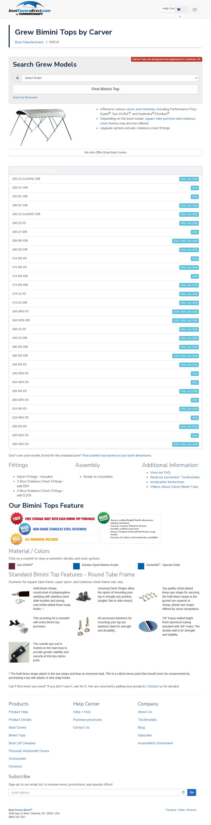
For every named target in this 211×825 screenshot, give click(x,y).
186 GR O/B (105, 347)
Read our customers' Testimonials (175, 477)
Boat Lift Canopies (22, 743)
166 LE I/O (105, 223)
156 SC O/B (105, 205)
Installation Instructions (167, 482)
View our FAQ (160, 472)
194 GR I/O (105, 365)
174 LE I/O (105, 294)
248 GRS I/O (105, 444)
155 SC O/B (105, 197)
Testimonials (147, 719)
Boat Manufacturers (29, 42)
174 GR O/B (105, 276)
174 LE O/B (105, 303)
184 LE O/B (105, 338)
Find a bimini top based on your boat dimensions (116, 455)
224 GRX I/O (105, 418)
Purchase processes (87, 719)
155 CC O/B (105, 188)
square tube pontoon (160, 118)
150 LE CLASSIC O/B (105, 179)
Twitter (181, 810)
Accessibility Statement (155, 743)
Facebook (171, 810)
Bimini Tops (17, 735)
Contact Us (81, 727)
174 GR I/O (105, 258)
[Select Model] (109, 77)
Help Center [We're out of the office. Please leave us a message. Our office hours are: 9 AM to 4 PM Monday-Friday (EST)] (170, 8)
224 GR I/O (105, 409)
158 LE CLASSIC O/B (105, 214)
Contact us (155, 686)
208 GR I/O (105, 391)
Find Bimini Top (106, 89)
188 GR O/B (105, 356)
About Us (145, 712)
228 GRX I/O (105, 435)
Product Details (20, 719)
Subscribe (145, 735)
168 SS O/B (105, 250)
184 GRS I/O (105, 311)
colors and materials (140, 109)
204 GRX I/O (105, 382)
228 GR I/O (105, 426)
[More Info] (183, 792)
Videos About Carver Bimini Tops (174, 486)
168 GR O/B (105, 241)
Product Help (18, 712)
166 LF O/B (105, 232)
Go (192, 792)
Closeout (15, 766)
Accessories (17, 758)
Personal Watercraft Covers (29, 751)
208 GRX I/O (105, 400)
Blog (141, 727)
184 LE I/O (105, 329)
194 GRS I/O (105, 373)
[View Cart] (181, 9)
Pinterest (191, 810)
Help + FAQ (82, 712)
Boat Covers (18, 727)
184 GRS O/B (105, 320)
